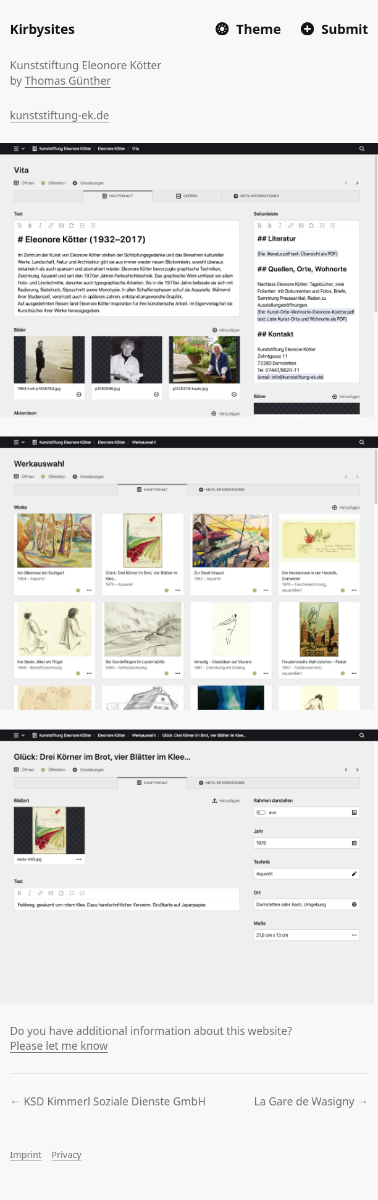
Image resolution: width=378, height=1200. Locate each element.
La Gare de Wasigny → (311, 1101)
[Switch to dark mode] (248, 29)
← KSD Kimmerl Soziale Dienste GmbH (108, 1101)
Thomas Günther (68, 80)
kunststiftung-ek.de (59, 115)
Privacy (66, 1154)
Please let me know (59, 1045)
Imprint (25, 1154)
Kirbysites (42, 29)
